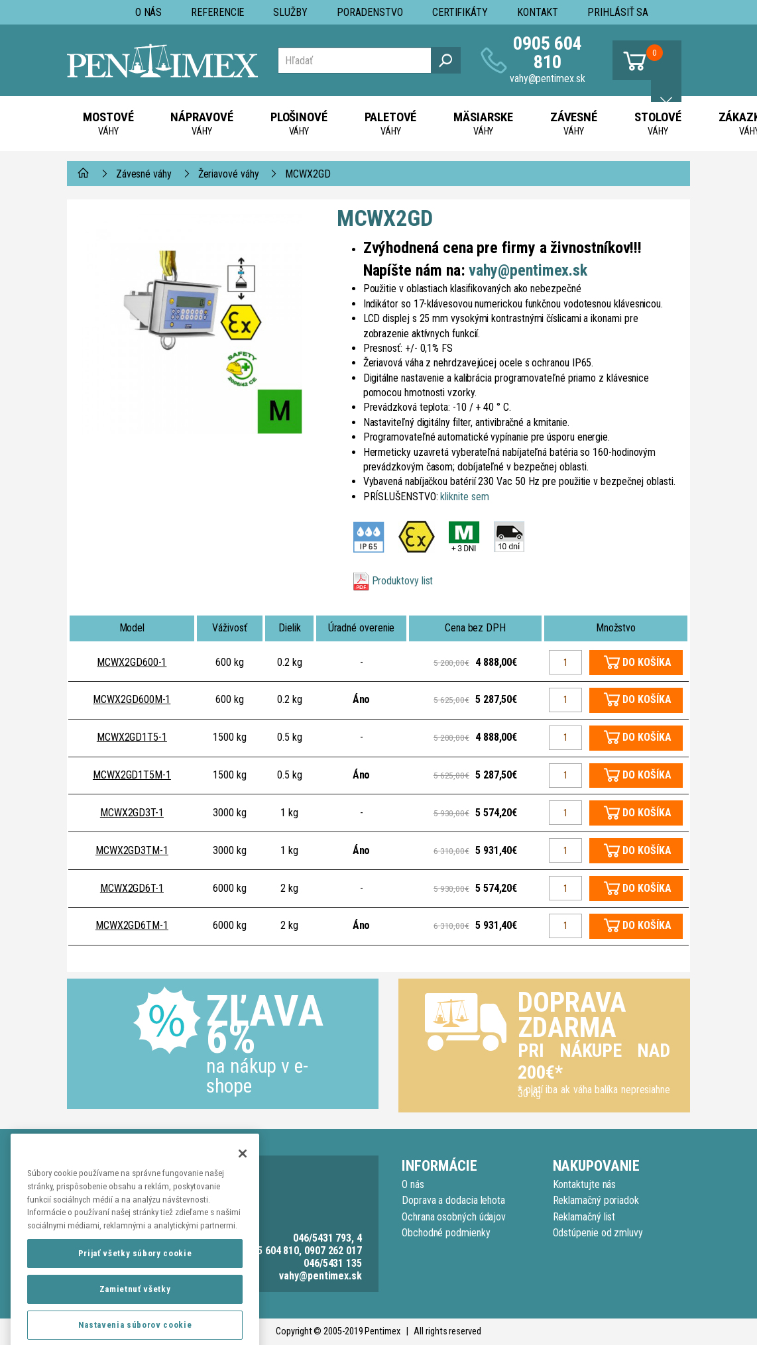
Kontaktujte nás (584, 1184)
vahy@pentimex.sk (547, 78)
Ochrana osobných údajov (454, 1216)
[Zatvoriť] (242, 1190)
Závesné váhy (144, 174)
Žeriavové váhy (228, 174)
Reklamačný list (584, 1216)
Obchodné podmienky (446, 1232)
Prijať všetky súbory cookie (135, 1290)
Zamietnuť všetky (135, 1325)
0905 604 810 (547, 52)
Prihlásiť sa (617, 12)
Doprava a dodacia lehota (453, 1200)
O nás (148, 12)
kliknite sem (464, 496)
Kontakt (537, 12)
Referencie (217, 12)
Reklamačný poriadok (596, 1200)
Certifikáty (460, 12)
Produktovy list (403, 580)
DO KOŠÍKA (646, 662)
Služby (290, 12)
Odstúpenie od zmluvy (598, 1232)
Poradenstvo (370, 12)
